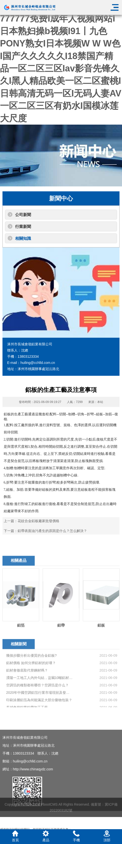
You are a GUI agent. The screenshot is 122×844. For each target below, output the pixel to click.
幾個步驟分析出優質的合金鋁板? (31, 682)
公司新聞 (23, 215)
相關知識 (23, 238)
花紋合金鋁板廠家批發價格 (38, 521)
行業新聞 (23, 226)
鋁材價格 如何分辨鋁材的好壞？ (31, 689)
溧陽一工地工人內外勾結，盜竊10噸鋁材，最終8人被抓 (39, 704)
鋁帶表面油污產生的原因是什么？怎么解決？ (52, 531)
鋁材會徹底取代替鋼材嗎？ (27, 697)
